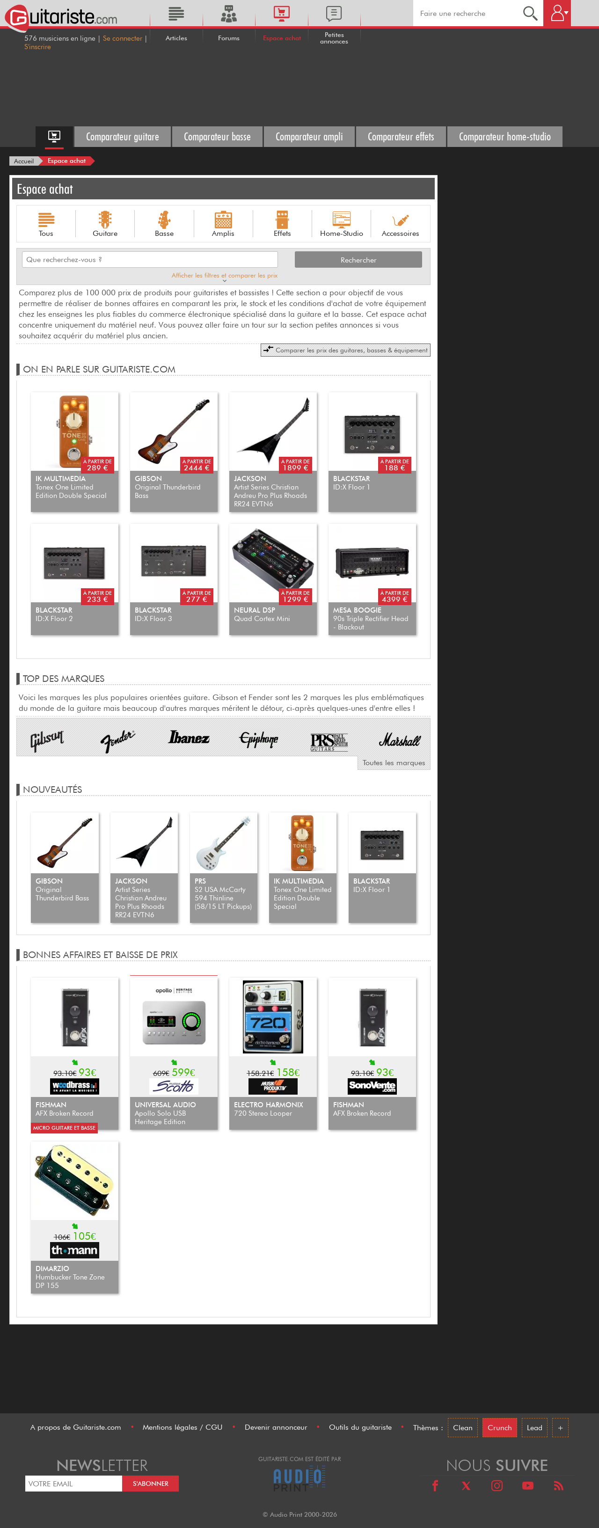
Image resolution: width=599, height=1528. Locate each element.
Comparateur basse (217, 136)
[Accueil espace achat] (54, 136)
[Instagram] (497, 1487)
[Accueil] (23, 161)
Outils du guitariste (360, 1427)
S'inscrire (37, 47)
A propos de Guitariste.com (75, 1427)
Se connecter (122, 38)
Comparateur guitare (122, 136)
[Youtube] (527, 1487)
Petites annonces (334, 37)
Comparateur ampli (309, 136)
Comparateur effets (401, 136)
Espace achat (282, 38)
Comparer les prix (345, 349)
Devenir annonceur (276, 1427)
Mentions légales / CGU (183, 1427)
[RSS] (558, 1487)
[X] (466, 1487)
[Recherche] (530, 13)
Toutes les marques (394, 762)
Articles (176, 38)
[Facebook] (435, 1487)
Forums (229, 38)
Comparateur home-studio (505, 136)
